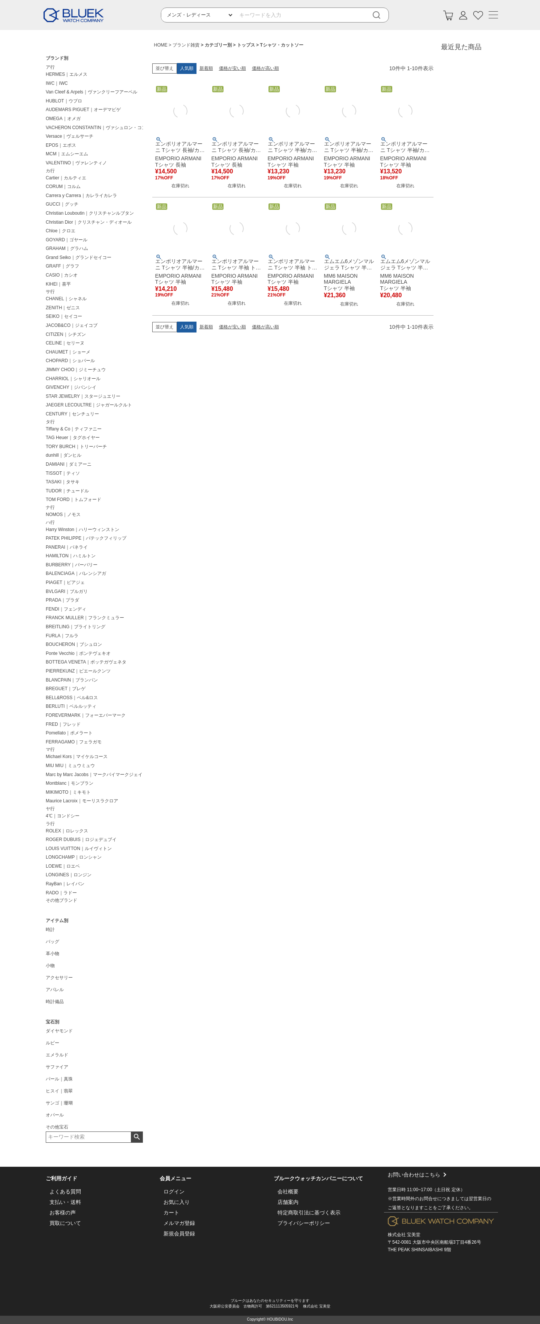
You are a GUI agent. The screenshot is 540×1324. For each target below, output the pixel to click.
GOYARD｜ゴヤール (66, 239)
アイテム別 (57, 920)
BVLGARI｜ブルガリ (67, 591)
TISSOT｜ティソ (63, 473)
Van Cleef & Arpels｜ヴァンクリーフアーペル (91, 92)
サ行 (50, 291)
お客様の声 (63, 1213)
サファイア (57, 1067)
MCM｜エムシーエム (67, 153)
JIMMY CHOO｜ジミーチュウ (76, 369)
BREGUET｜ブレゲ (66, 688)
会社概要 (288, 1192)
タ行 (50, 421)
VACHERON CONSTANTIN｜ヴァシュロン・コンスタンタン (96, 127)
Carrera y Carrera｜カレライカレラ (81, 195)
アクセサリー (59, 977)
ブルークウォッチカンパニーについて (318, 1178)
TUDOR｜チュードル (67, 490)
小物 (50, 965)
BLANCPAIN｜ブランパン (72, 680)
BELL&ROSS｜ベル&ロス (72, 697)
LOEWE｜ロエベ (63, 866)
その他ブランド (61, 900)
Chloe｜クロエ (60, 230)
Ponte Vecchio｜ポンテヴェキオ (78, 653)
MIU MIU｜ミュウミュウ (70, 765)
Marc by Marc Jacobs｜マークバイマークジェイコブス (96, 774)
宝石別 (52, 1022)
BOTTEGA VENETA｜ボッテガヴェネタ (86, 662)
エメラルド (57, 1055)
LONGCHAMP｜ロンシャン (74, 857)
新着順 (206, 68)
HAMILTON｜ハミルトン (71, 555)
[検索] (381, 15)
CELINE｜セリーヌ (65, 343)
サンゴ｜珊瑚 (59, 1103)
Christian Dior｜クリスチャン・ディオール (89, 222)
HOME (161, 45)
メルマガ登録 (179, 1223)
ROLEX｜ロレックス (67, 831)
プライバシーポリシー (304, 1223)
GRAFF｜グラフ (62, 266)
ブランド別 (57, 58)
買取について (65, 1223)
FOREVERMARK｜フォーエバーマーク (86, 715)
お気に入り (177, 1202)
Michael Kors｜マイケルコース (77, 756)
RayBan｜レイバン (65, 883)
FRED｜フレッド (63, 724)
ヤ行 (50, 808)
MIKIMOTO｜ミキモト (68, 792)
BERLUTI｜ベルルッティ (71, 706)
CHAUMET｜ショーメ (68, 352)
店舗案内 (288, 1202)
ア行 (50, 67)
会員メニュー (175, 1178)
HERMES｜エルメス (66, 74)
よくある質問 (65, 1192)
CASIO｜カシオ (62, 275)
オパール (55, 1115)
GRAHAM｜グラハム (67, 248)
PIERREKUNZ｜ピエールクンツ (78, 671)
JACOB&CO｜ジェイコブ (72, 325)
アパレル (55, 989)
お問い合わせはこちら (441, 1192)
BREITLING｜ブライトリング (75, 626)
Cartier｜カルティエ (66, 178)
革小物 (52, 953)
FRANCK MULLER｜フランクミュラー (85, 617)
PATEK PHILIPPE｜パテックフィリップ (86, 538)
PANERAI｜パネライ (67, 547)
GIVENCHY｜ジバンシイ (71, 387)
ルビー (52, 1043)
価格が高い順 (265, 68)
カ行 (50, 170)
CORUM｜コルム (63, 186)
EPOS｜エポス (61, 145)
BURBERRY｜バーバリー (72, 564)
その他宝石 (57, 1127)
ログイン (174, 1192)
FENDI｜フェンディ (66, 609)
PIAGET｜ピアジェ (65, 582)
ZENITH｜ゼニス (63, 307)
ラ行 (50, 823)
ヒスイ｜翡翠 (59, 1091)
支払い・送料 (65, 1202)
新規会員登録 (179, 1234)
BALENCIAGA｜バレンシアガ (76, 573)
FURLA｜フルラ (62, 635)
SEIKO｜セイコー (64, 316)
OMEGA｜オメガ (63, 118)
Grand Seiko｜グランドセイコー (78, 257)
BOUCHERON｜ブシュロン (74, 644)
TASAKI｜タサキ (63, 481)
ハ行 (50, 522)
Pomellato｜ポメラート (69, 733)
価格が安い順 (232, 68)
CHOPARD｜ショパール (70, 360)
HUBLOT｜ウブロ (64, 101)
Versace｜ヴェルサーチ (69, 136)
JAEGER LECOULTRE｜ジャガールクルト (89, 405)
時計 (50, 929)
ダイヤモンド (59, 1031)
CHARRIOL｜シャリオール (73, 378)
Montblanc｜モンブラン (69, 783)
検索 (136, 1137)
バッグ (52, 941)
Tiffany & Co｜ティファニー (74, 429)
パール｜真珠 (59, 1079)
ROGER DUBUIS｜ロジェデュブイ (81, 839)
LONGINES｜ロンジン (69, 874)
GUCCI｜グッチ (62, 204)
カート (171, 1213)
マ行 (50, 749)
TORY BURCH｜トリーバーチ (76, 446)
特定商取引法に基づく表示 (309, 1213)
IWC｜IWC (57, 83)
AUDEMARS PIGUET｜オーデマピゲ (83, 109)
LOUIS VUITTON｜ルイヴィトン (79, 848)
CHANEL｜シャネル (66, 298)
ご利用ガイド (61, 1178)
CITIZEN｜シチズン (66, 334)
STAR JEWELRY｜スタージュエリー (83, 396)
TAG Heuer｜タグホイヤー (73, 437)
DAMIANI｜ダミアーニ (69, 464)
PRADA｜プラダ (62, 600)
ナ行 (50, 507)
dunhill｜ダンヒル (63, 455)
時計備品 (55, 1001)
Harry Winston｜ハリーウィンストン (82, 529)
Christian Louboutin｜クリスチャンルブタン (90, 213)
